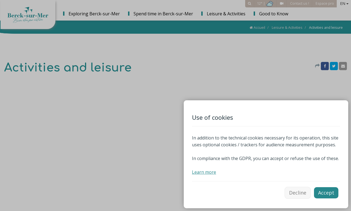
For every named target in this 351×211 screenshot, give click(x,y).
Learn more (204, 172)
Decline (297, 192)
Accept (326, 192)
